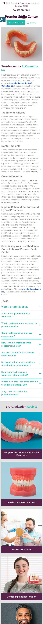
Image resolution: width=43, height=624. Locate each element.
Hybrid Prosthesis (22, 549)
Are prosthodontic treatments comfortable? (17, 354)
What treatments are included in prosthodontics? (19, 325)
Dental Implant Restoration (21, 596)
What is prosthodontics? (14, 307)
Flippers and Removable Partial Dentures (21, 454)
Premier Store (16, 23)
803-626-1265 (21, 10)
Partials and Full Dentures (21, 502)
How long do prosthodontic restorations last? (16, 344)
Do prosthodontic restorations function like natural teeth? (18, 364)
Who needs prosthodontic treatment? (15, 315)
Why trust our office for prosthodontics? (14, 393)
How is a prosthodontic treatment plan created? (14, 373)
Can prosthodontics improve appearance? (17, 334)
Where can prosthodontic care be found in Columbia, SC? (19, 383)
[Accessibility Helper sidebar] (3, 19)
